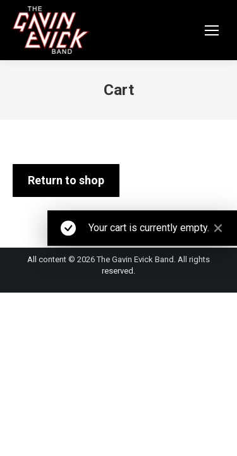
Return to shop (66, 180)
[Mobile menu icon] (211, 30)
